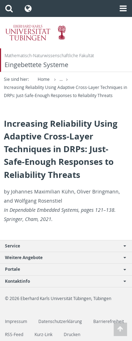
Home (44, 79)
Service (62, 246)
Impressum (16, 321)
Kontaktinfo (62, 281)
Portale (62, 269)
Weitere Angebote (62, 258)
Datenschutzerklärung (60, 321)
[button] (9, 8)
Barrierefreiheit (108, 321)
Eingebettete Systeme (36, 65)
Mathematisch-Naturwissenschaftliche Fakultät (49, 56)
